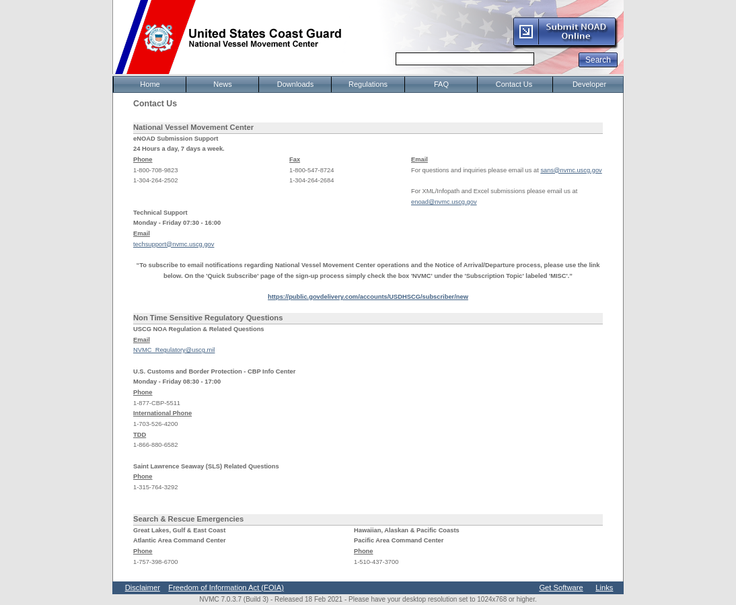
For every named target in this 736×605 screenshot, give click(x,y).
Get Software (561, 587)
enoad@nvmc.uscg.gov (444, 202)
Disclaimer (142, 587)
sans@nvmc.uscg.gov (570, 170)
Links (604, 587)
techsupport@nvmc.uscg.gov (173, 244)
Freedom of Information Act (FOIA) (226, 587)
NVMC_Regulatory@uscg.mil (174, 350)
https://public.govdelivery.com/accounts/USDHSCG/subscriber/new (368, 296)
